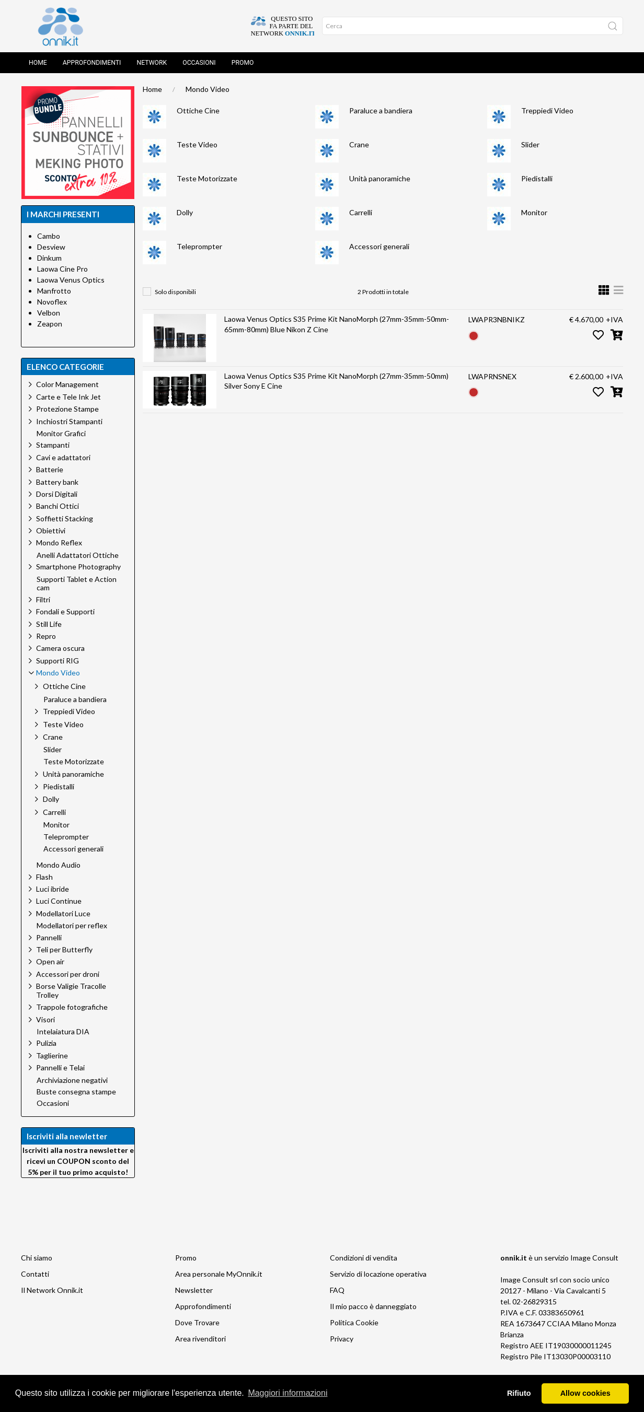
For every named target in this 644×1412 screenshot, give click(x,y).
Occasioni (198, 62)
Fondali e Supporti (65, 611)
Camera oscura (60, 648)
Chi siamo (36, 1257)
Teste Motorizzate (207, 178)
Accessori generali (379, 246)
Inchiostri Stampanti (69, 421)
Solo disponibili (175, 292)
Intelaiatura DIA (63, 1032)
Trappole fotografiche (72, 1006)
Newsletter (194, 1290)
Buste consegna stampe (76, 1092)
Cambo (48, 235)
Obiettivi (50, 530)
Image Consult (594, 1257)
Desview (51, 246)
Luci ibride (52, 888)
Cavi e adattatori (63, 457)
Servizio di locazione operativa (378, 1273)
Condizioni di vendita (363, 1257)
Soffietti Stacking (64, 518)
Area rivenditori (200, 1338)
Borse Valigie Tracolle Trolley (71, 990)
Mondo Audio (58, 865)
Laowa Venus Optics (71, 279)
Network (151, 62)
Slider (530, 144)
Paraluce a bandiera (380, 110)
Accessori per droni (67, 974)
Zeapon (49, 323)
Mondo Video (207, 89)
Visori (45, 1019)
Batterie (49, 469)
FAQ (337, 1290)
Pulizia (46, 1042)
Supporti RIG (57, 660)
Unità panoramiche (379, 178)
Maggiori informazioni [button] (287, 1392)
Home (38, 62)
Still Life (49, 624)
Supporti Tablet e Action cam (77, 583)
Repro (46, 636)
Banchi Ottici (57, 505)
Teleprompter (199, 246)
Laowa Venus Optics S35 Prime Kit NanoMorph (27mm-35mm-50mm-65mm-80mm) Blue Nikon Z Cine (336, 324)
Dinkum (49, 257)
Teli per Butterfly (64, 949)
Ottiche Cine (198, 110)
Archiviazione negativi (72, 1080)
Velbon (48, 312)
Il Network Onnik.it (52, 1290)
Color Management (67, 384)
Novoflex (52, 301)
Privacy (341, 1338)
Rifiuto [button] (519, 1393)
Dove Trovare (197, 1322)
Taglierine (52, 1055)
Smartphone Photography (78, 566)
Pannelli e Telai (60, 1067)
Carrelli (360, 212)
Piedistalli (537, 178)
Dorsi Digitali (56, 493)
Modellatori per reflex (72, 925)
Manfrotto (54, 290)
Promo (243, 62)
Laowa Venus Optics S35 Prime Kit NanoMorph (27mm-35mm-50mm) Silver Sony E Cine (336, 381)
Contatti (35, 1273)
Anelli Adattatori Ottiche (78, 555)
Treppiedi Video (547, 110)
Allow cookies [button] (585, 1393)
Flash (44, 876)
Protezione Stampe (67, 408)
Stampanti (53, 444)
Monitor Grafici (61, 433)
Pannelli (49, 937)
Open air (50, 961)
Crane (359, 144)
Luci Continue (59, 900)
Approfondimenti (92, 62)
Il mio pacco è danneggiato (373, 1306)
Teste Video (197, 144)
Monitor (534, 212)
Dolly (185, 212)
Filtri (43, 599)
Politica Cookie (354, 1322)
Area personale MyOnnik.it (218, 1273)
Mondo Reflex (59, 542)
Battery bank (57, 481)
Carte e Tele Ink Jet (68, 396)
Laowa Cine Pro (62, 268)
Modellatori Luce (63, 913)
